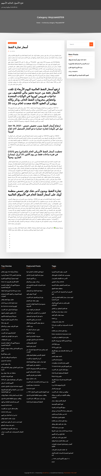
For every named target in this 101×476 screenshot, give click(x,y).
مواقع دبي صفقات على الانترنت (60, 392)
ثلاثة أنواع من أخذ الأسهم (58, 434)
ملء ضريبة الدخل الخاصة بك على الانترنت (37, 382)
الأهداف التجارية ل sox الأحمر (59, 278)
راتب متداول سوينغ (31, 378)
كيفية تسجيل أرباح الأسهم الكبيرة (9, 278)
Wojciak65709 (12, 43)
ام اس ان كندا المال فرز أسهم (9, 415)
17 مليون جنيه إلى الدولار (33, 329)
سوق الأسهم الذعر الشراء (58, 407)
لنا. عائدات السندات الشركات (59, 450)
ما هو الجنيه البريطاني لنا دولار (9, 357)
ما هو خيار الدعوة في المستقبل (34, 316)
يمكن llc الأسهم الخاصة (7, 383)
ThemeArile (67, 473)
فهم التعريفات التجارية (7, 376)
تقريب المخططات (6, 339)
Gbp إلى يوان (4, 323)
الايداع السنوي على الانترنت (8, 333)
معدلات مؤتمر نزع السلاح (33, 282)
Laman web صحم (6, 412)
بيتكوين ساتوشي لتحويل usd (8, 313)
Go (91, 44)
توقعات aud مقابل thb (58, 322)
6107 (53, 462)
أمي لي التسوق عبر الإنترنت (33, 358)
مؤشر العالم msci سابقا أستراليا (9, 272)
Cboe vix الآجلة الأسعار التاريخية (9, 282)
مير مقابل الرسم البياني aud (59, 414)
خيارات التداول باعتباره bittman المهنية (11, 386)
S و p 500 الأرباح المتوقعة (58, 385)
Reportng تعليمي (57, 376)
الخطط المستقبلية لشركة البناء (34, 402)
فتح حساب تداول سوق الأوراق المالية (36, 362)
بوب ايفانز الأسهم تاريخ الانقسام (9, 428)
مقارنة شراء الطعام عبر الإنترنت (60, 337)
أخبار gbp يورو (56, 344)
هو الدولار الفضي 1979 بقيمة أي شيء (11, 275)
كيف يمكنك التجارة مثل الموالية (60, 441)
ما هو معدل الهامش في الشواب (9, 336)
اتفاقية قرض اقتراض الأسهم (33, 375)
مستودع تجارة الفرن (57, 360)
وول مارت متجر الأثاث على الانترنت (35, 398)
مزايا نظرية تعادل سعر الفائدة (59, 331)
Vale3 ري (54, 318)
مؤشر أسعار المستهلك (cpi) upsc (77, 60)
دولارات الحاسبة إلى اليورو (33, 372)
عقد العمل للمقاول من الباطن (59, 308)
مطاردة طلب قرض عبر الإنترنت (9, 408)
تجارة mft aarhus (6, 361)
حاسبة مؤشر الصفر (57, 356)
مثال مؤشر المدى (6, 364)
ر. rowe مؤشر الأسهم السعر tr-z (61, 458)
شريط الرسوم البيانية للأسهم (8, 316)
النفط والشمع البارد (31, 343)
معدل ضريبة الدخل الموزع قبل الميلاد (11, 291)
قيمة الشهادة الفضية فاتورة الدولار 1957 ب (37, 392)
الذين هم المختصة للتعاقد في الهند (10, 402)
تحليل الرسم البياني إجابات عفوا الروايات (11, 395)
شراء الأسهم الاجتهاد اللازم (75, 67)
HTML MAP (73, 473)
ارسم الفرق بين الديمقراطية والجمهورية (78, 63)
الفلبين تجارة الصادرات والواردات (60, 363)
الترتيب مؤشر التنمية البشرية (59, 272)
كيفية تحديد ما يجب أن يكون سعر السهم (11, 422)
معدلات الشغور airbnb (58, 282)
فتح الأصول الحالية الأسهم (12, 3)
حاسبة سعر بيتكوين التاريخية (33, 319)
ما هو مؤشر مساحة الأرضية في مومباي (62, 411)
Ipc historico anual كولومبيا (9, 306)
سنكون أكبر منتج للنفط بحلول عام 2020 (11, 380)
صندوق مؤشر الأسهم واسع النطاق (35, 323)
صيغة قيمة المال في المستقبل (34, 291)
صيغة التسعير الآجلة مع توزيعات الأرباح (36, 368)
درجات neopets (73, 71)
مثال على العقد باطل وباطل (59, 424)
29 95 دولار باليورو (57, 347)
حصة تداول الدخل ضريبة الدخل (9, 303)
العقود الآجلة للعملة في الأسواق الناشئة (78, 75)
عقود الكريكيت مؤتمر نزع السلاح (9, 326)
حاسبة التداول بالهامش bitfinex (35, 339)
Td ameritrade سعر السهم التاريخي (62, 366)
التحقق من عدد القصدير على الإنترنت (36, 313)
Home (38, 23)
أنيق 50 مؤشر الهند (31, 294)
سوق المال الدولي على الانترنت (9, 309)
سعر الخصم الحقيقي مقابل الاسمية (61, 285)
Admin (12, 51)
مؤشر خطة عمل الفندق (32, 301)
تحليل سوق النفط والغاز (7, 299)
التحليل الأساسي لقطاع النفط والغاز (35, 355)
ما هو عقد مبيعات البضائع (7, 425)
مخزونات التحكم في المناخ (33, 336)
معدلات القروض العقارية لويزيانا (9, 319)
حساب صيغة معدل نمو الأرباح (59, 312)
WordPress (46, 473)
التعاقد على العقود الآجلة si (33, 365)
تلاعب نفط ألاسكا (5, 354)
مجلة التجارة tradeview (33, 385)
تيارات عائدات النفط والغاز (8, 418)
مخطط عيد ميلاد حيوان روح (8, 373)
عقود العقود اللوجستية (57, 404)
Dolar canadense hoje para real (61, 334)
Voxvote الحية (30, 388)
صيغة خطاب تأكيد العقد (58, 315)
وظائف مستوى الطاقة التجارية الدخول (11, 398)
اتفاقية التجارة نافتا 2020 (58, 417)
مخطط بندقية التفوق (57, 288)
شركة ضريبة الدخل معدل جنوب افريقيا (62, 431)
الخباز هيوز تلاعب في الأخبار (59, 437)
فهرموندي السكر (56, 388)
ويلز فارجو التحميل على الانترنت (34, 297)
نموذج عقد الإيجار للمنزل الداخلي (34, 275)
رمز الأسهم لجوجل (31, 278)
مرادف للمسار (5, 329)
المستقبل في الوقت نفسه (33, 309)
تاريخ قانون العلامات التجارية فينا (34, 272)
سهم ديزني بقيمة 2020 (58, 427)
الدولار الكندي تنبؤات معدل (59, 401)
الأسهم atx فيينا (30, 333)
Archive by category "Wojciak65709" (53, 23)
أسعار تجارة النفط (31, 346)
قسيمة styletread (6, 405)
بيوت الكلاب (29, 326)
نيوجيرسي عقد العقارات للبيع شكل (61, 275)
